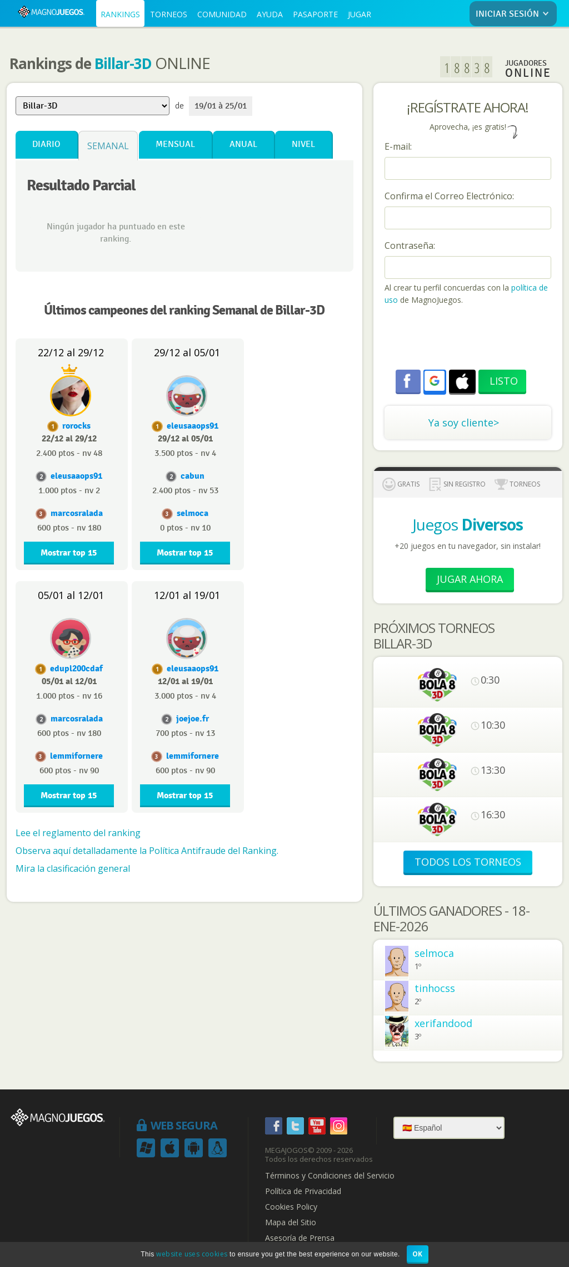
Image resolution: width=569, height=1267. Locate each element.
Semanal (108, 146)
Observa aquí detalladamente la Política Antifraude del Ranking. (147, 850)
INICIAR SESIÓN (514, 14)
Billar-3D (123, 63)
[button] (434, 381)
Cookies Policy (291, 1206)
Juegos (467, 524)
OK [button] (417, 1254)
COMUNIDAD (222, 14)
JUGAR (359, 14)
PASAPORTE (315, 14)
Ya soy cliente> (463, 422)
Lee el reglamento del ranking (78, 833)
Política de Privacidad (303, 1191)
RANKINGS (120, 14)
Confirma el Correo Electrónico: (449, 196)
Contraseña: (410, 245)
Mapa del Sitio (290, 1222)
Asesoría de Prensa (300, 1238)
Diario (46, 144)
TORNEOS (168, 14)
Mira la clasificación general (73, 868)
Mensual (175, 144)
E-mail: (398, 146)
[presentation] (469, 339)
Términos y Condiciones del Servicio (330, 1175)
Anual (243, 144)
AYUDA (270, 14)
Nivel (303, 144)
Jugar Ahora (470, 579)
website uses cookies (191, 1254)
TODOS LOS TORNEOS (468, 861)
